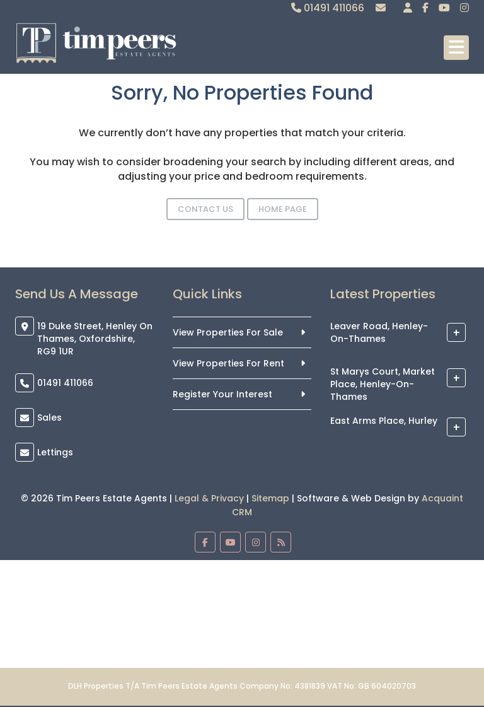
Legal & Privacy (209, 498)
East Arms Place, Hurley (383, 421)
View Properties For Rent (228, 363)
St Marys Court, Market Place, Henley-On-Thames (382, 385)
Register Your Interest (222, 394)
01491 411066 (327, 8)
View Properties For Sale (228, 332)
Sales (49, 417)
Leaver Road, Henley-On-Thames (379, 333)
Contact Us (205, 209)
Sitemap (270, 498)
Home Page (282, 209)
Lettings (55, 452)
